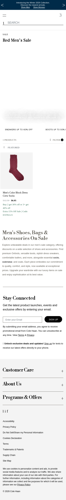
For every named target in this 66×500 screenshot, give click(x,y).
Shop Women (39, 7)
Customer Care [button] (18, 370)
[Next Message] (64, 5)
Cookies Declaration (12, 438)
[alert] (25, 140)
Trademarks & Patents (13, 449)
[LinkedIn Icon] (4, 411)
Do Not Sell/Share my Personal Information (23, 432)
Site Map (7, 461)
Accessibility (8, 421)
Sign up (48, 343)
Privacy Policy (9, 427)
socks (56, 257)
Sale (5, 34)
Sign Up (53, 319)
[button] (3, 23)
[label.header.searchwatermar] (33, 22)
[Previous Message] (2, 5)
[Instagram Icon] (6, 411)
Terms (6, 444)
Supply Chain (9, 455)
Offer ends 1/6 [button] (53, 117)
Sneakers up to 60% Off (19, 129)
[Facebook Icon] (7, 411)
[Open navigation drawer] (5, 13)
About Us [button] (12, 384)
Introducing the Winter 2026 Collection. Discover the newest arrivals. (33, 4)
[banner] (33, 81)
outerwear (7, 262)
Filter (56, 140)
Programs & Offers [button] (22, 397)
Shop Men (25, 7)
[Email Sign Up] (22, 319)
